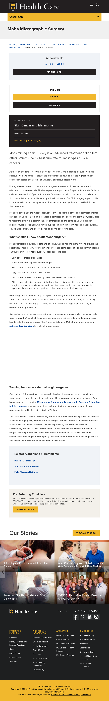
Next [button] (106, 572)
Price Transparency (40, 658)
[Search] (98, 5)
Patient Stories (15, 657)
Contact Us (67, 611)
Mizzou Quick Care (87, 639)
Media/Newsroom (40, 646)
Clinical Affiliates (62, 639)
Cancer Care (16, 17)
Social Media (38, 650)
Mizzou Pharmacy (87, 635)
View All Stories (86, 533)
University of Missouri (65, 635)
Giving (12, 649)
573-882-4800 (54, 64)
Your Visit (13, 661)
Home (12, 45)
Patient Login (55, 72)
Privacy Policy (38, 670)
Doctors (54, 97)
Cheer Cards (14, 653)
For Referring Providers (42, 638)
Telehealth (84, 644)
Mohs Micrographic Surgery (27, 140)
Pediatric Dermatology (24, 461)
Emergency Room (87, 652)
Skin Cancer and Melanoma (33, 125)
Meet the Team (21, 133)
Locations (54, 105)
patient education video (21, 326)
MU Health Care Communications (65, 694)
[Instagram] (96, 617)
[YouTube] (89, 617)
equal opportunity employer (58, 686)
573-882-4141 (89, 611)
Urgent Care (85, 648)
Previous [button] (2, 572)
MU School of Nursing (65, 655)
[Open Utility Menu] (92, 5)
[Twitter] (83, 617)
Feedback (37, 654)
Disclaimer (86, 694)
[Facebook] (76, 617)
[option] (27, 572)
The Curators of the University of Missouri (47, 689)
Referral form (25, 509)
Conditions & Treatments (33, 45)
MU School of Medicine (65, 644)
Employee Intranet (40, 642)
